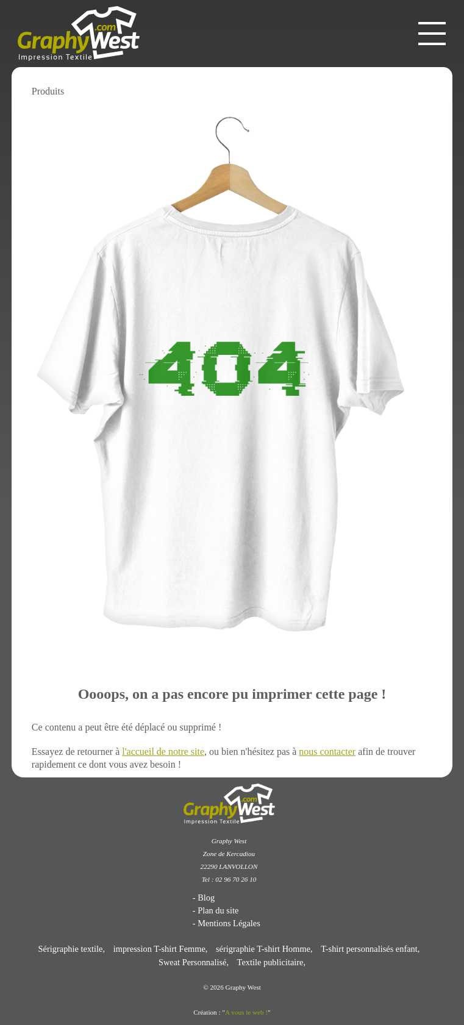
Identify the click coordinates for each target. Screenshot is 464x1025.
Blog (206, 897)
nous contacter (327, 751)
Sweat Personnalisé (193, 962)
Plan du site (218, 910)
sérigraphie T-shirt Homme (263, 949)
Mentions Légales (229, 923)
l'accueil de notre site (163, 751)
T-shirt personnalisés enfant (369, 949)
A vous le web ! (246, 1012)
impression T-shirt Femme (159, 949)
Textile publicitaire (270, 962)
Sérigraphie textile (70, 949)
